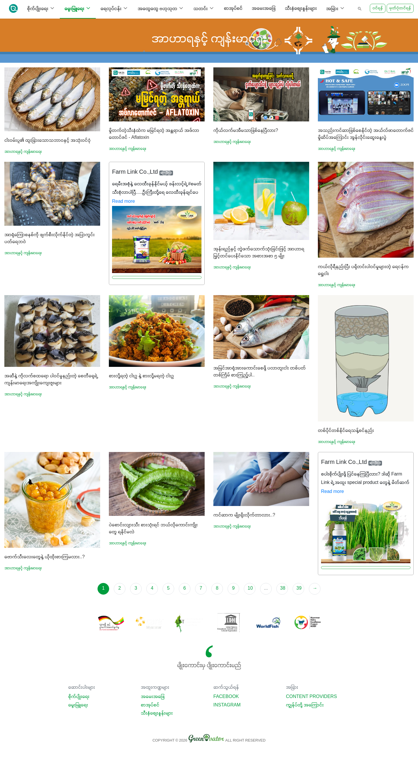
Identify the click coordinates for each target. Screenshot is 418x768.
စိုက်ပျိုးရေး (78, 697)
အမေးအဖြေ (263, 9)
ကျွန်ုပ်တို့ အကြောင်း (305, 705)
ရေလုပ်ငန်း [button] (114, 8)
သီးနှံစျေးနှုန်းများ (301, 9)
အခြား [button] (335, 8)
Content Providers (311, 697)
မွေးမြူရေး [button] (77, 8)
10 (250, 588)
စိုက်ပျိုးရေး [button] (41, 8)
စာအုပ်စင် (233, 9)
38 (282, 588)
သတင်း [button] (204, 8)
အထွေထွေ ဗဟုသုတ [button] (161, 8)
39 (299, 588)
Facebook (226, 697)
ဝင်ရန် (377, 8)
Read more (123, 201)
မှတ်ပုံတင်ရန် (400, 8)
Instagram (227, 705)
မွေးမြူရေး (78, 705)
